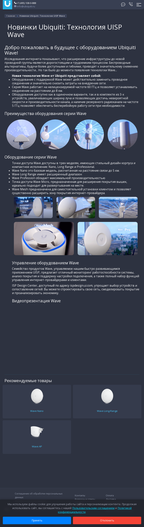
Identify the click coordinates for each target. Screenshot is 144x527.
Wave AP (37, 446)
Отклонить (107, 520)
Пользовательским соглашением (93, 508)
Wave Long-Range (107, 411)
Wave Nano (37, 411)
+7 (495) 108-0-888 (25, 3)
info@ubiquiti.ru (24, 6)
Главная (10, 15)
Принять (37, 520)
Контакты (80, 495)
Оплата (110, 495)
